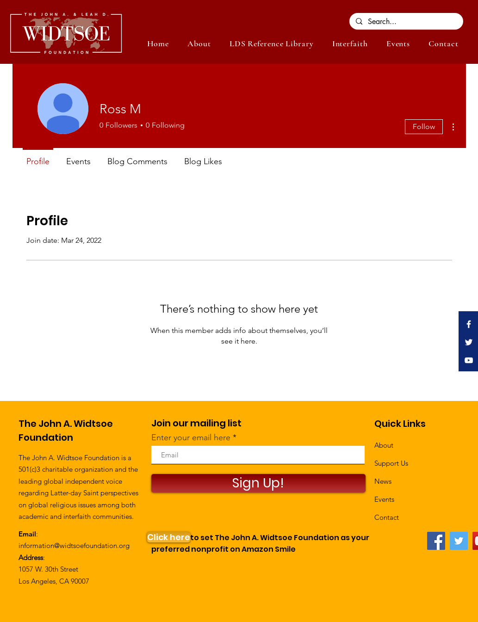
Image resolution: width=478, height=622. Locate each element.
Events (384, 499)
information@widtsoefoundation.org (74, 545)
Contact (386, 517)
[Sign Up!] (258, 483)
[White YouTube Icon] (469, 360)
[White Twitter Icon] (469, 342)
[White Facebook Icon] (469, 324)
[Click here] (168, 537)
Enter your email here (190, 437)
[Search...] (406, 22)
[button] (398, 43)
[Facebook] (436, 541)
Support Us (391, 463)
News (382, 481)
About (383, 445)
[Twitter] (459, 541)
